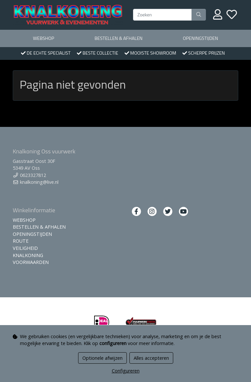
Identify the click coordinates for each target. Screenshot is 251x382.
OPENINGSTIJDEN (200, 38)
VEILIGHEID (25, 248)
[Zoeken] (162, 15)
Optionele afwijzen (102, 358)
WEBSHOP (43, 38)
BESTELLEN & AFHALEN (118, 38)
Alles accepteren (151, 358)
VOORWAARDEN (31, 262)
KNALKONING (28, 255)
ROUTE (20, 241)
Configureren (126, 371)
